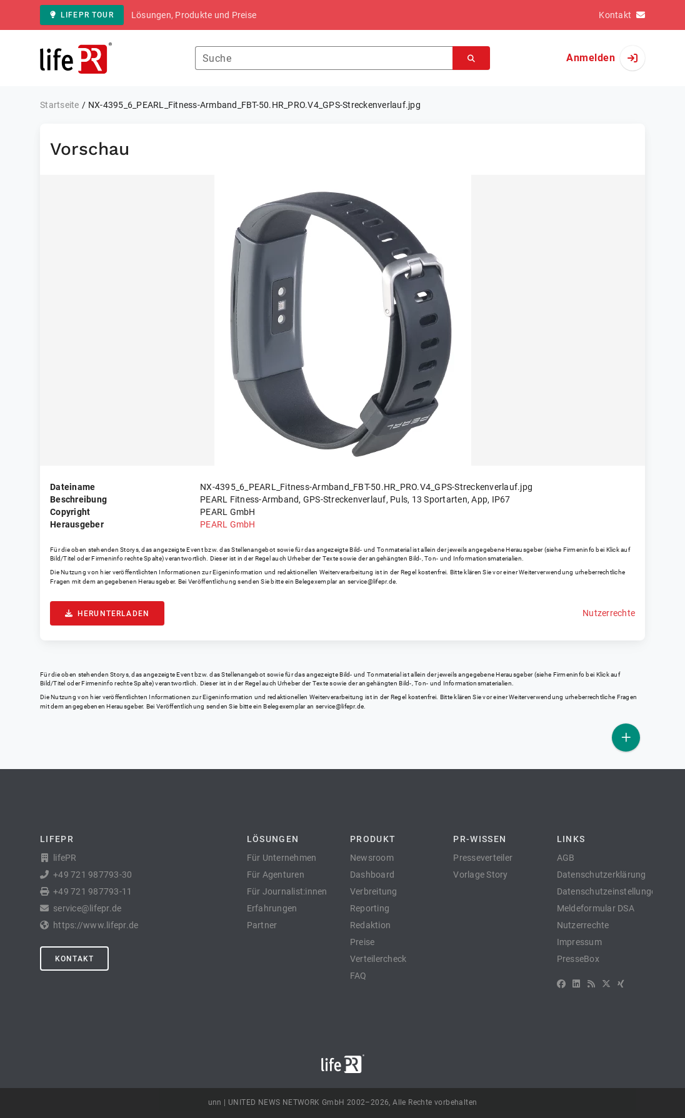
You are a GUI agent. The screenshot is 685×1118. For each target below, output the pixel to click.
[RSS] (591, 984)
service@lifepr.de (372, 581)
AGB (566, 858)
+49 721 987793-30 (92, 875)
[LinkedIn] (576, 984)
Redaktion (370, 925)
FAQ (358, 976)
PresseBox (578, 959)
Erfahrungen (272, 908)
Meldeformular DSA (595, 908)
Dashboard (372, 875)
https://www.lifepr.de (95, 925)
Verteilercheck (378, 959)
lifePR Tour (82, 15)
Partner (262, 925)
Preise (362, 942)
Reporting (369, 908)
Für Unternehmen (282, 858)
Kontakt (74, 958)
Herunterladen (107, 613)
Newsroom (372, 858)
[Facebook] (561, 984)
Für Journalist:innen (287, 891)
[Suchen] (471, 58)
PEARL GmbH (228, 524)
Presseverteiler (482, 858)
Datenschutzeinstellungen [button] (609, 891)
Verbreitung (374, 891)
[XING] (621, 984)
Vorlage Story (480, 875)
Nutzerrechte (608, 613)
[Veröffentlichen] (626, 737)
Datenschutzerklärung (601, 875)
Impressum (579, 942)
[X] (606, 984)
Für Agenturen (275, 875)
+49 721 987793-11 (92, 891)
